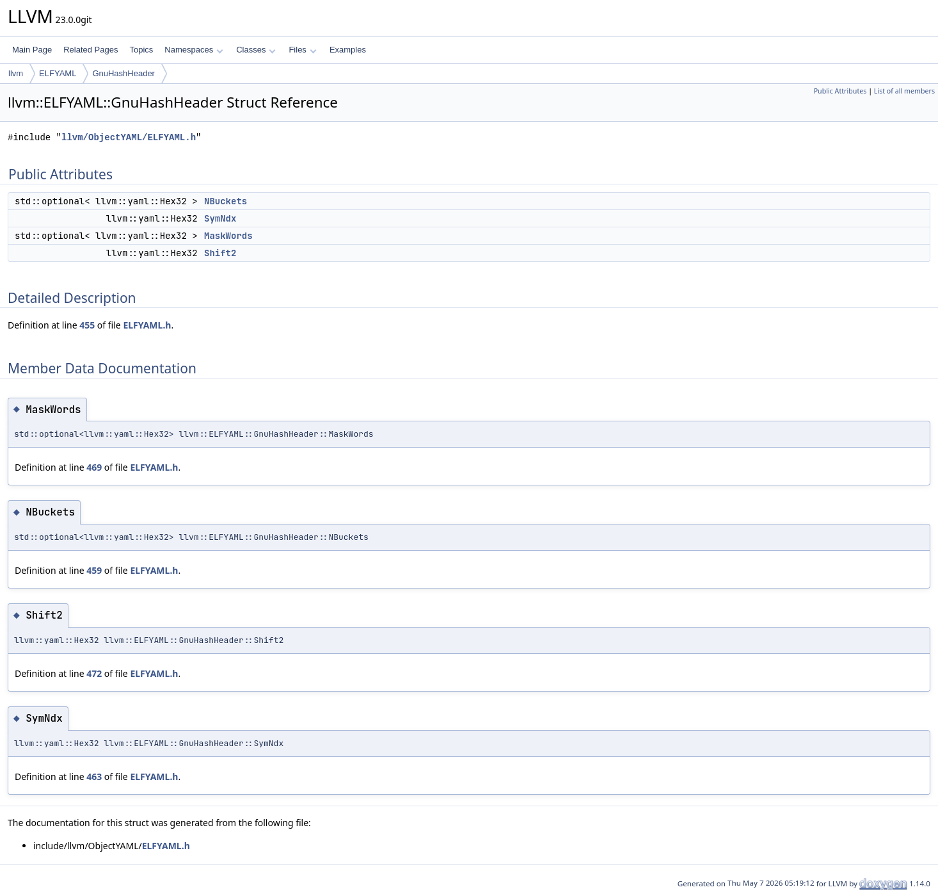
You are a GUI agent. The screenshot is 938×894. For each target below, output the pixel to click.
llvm (15, 73)
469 (94, 467)
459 (94, 570)
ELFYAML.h (147, 325)
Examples (348, 49)
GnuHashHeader (123, 73)
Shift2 (220, 253)
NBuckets (225, 201)
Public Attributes (840, 90)
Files (302, 49)
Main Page (32, 49)
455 (87, 325)
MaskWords (228, 235)
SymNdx (220, 218)
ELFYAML (57, 73)
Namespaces (193, 49)
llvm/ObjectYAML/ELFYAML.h (128, 137)
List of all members (904, 90)
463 (94, 776)
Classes (256, 49)
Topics (141, 49)
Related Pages (90, 49)
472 (94, 673)
